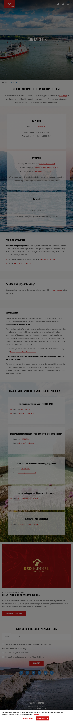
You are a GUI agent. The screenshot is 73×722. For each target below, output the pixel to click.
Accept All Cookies (42, 718)
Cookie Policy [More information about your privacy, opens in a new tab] (37, 715)
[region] (36, 716)
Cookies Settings (28, 718)
